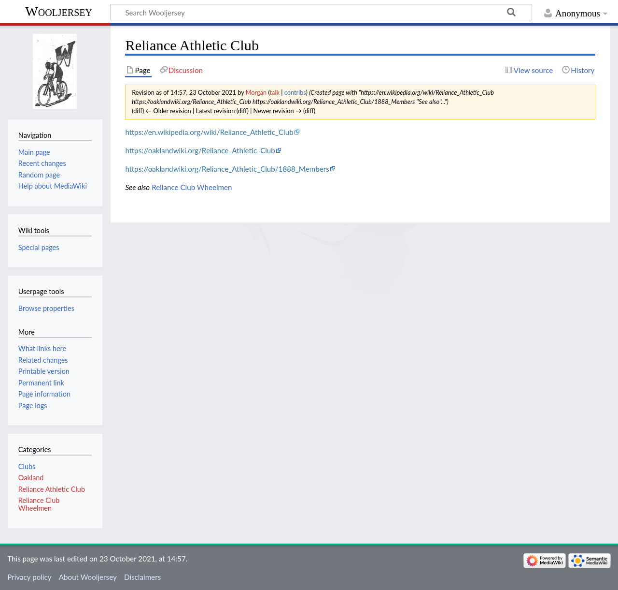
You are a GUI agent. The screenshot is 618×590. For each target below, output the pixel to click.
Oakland (31, 477)
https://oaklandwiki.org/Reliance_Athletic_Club (200, 150)
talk (275, 92)
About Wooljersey (88, 577)
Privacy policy (29, 577)
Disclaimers (142, 577)
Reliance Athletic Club (51, 489)
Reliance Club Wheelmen (192, 187)
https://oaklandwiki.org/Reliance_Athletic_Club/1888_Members (227, 168)
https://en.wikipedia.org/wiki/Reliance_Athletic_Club (209, 132)
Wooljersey (58, 11)
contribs (295, 92)
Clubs (26, 466)
